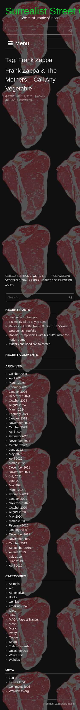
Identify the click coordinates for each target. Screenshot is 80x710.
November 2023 (19, 423)
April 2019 (15, 565)
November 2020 (19, 503)
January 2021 (18, 498)
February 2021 (18, 494)
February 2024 (18, 414)
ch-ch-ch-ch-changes (23, 317)
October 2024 (18, 400)
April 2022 (15, 458)
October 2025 (18, 373)
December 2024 (19, 396)
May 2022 (15, 454)
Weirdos (14, 659)
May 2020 (15, 516)
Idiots (12, 610)
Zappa (9, 284)
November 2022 (19, 440)
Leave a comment (20, 100)
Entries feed (17, 682)
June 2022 (16, 449)
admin (41, 96)
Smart (13, 642)
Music (27, 275)
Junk (12, 615)
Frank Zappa (30, 280)
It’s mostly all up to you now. (27, 321)
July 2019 (15, 556)
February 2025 (18, 387)
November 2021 (19, 472)
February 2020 (18, 525)
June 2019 (16, 561)
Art (11, 588)
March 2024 (17, 409)
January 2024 (18, 418)
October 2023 (18, 427)
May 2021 (15, 485)
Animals (14, 584)
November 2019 (19, 539)
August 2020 (17, 512)
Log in (13, 677)
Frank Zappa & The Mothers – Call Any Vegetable (31, 79)
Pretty (13, 633)
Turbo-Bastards (19, 646)
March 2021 (17, 489)
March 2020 (17, 521)
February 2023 (18, 436)
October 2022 (18, 445)
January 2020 (18, 530)
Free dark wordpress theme (59, 703)
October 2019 (18, 543)
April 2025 (15, 378)
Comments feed (19, 686)
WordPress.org (19, 691)
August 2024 (17, 405)
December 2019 (19, 534)
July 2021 (15, 476)
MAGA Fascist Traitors (24, 619)
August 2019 (17, 552)
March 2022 (17, 463)
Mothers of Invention (56, 280)
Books (13, 597)
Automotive (16, 592)
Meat (12, 624)
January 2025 (18, 391)
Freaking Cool (18, 606)
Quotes (14, 637)
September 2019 (20, 547)
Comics (14, 601)
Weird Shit (40, 275)
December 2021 (19, 467)
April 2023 (15, 431)
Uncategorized (18, 650)
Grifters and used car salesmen (30, 344)
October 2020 (18, 507)
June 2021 (16, 481)
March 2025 (17, 382)
